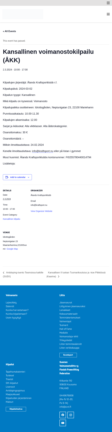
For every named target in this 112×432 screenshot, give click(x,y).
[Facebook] (62, 415)
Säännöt (10, 306)
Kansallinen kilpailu (11, 219)
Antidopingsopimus (15, 390)
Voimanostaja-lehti (68, 336)
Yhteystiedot (65, 340)
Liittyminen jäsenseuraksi (72, 306)
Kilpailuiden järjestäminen (19, 398)
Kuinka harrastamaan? (17, 310)
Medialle (63, 332)
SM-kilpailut (12, 383)
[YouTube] (62, 423)
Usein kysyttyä (13, 317)
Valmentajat (65, 321)
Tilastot (9, 379)
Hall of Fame (65, 329)
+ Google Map (11, 249)
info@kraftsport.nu (42, 151)
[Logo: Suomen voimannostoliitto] (22, 14)
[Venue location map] (46, 246)
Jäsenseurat (65, 302)
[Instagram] (70, 415)
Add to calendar (18, 177)
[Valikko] (108, 14)
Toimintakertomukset (69, 317)
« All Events (9, 31)
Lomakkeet (64, 310)
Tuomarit (63, 325)
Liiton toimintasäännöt (70, 344)
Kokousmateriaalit (68, 314)
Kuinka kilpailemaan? (16, 314)
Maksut (9, 402)
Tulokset (10, 375)
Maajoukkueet (13, 394)
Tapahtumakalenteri (15, 371)
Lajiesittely (11, 302)
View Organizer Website (41, 211)
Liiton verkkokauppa (69, 347)
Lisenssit (10, 386)
